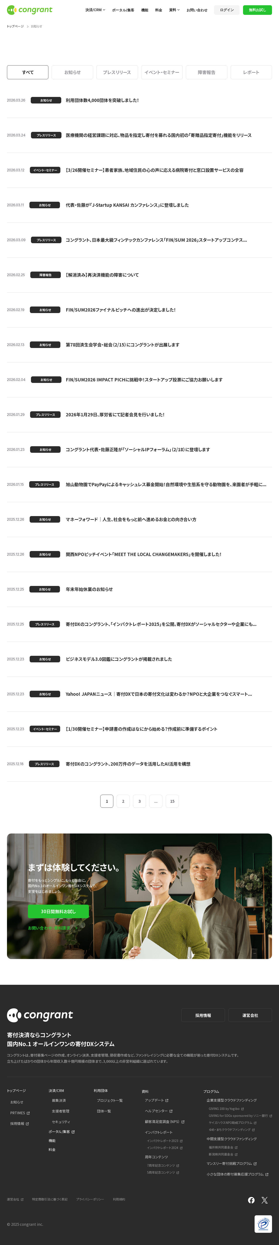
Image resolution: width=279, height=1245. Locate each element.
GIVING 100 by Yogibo (224, 1109)
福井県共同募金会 (221, 1147)
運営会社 (250, 1015)
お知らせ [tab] (72, 72)
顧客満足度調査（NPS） (162, 1121)
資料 (172, 10)
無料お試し (257, 10)
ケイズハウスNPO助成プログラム (230, 1122)
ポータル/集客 (123, 10)
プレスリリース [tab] (117, 72)
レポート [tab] (251, 72)
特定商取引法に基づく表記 (50, 1199)
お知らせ (16, 1102)
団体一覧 (104, 1111)
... (156, 801)
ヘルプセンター (156, 1110)
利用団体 (101, 1090)
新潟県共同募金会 (221, 1154)
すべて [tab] (28, 72)
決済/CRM (93, 10)
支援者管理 (60, 1111)
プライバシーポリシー (90, 1199)
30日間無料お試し (58, 911)
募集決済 (59, 1100)
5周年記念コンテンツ (161, 1172)
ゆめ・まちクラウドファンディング (229, 1129)
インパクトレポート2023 (162, 1141)
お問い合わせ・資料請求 (49, 928)
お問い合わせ (197, 10)
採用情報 (203, 1015)
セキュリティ (61, 1121)
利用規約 (119, 1199)
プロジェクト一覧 (110, 1100)
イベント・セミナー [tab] (162, 72)
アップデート (154, 1100)
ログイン (227, 10)
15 (172, 801)
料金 (158, 10)
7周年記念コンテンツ (161, 1165)
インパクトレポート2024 (162, 1148)
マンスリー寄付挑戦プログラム (229, 1163)
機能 (144, 10)
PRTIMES (17, 1112)
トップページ (15, 26)
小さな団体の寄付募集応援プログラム (235, 1174)
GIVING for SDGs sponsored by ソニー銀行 (238, 1116)
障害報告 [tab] (206, 72)
